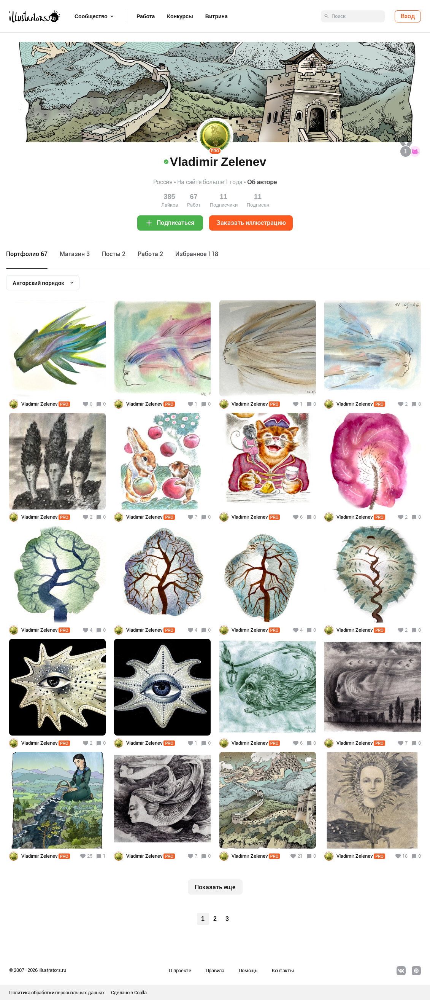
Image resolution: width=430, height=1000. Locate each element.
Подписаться (175, 222)
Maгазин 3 (75, 254)
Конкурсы (180, 16)
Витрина (216, 16)
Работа (145, 16)
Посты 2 (113, 254)
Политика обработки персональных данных (57, 992)
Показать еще (215, 887)
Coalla (140, 992)
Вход (408, 16)
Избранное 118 (196, 254)
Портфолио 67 (27, 254)
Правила (215, 970)
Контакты (283, 970)
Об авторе (262, 182)
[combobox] (42, 282)
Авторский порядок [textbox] (38, 283)
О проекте (180, 970)
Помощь (248, 970)
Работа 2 (150, 254)
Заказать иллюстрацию (251, 222)
